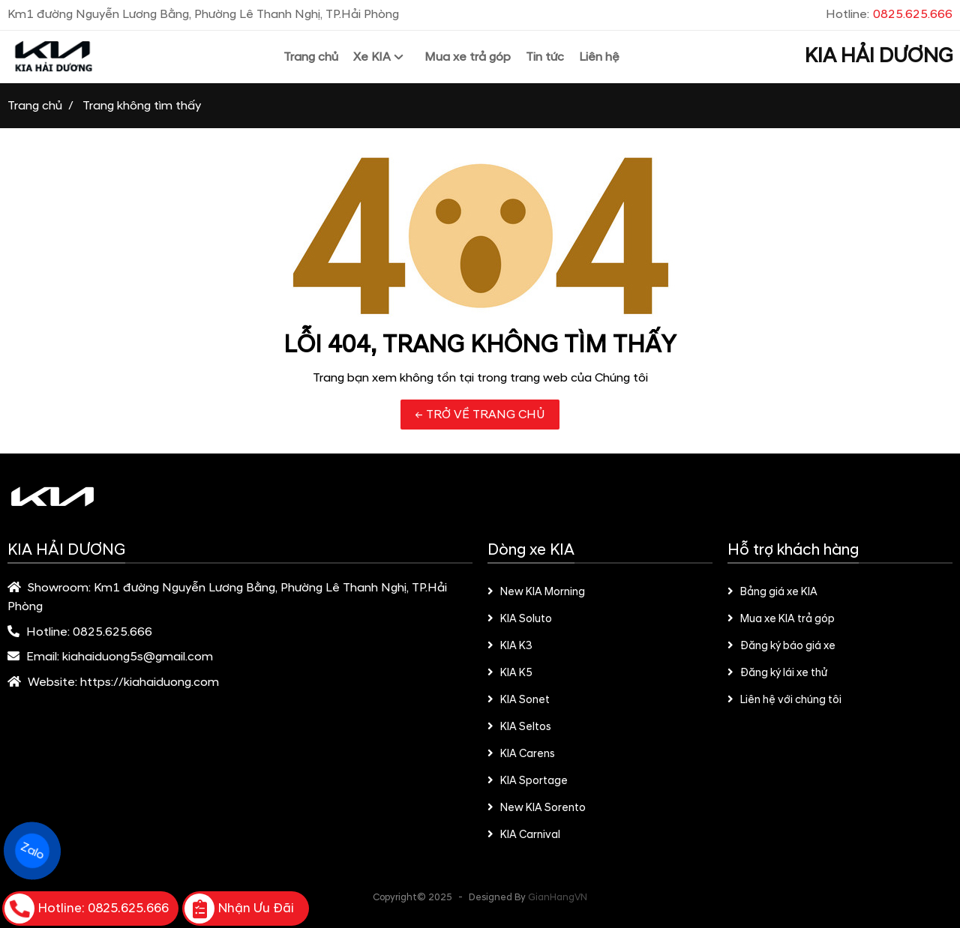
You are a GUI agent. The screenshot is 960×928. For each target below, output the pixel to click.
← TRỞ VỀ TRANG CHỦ (480, 414)
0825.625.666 (112, 631)
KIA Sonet (519, 700)
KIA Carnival (524, 835)
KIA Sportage (528, 781)
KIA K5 (510, 673)
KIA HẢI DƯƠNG (878, 56)
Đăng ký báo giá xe (782, 646)
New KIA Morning (536, 592)
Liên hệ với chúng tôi (785, 700)
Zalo (32, 851)
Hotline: (889, 14)
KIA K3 (510, 646)
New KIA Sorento (537, 808)
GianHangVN (557, 897)
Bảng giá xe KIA (773, 592)
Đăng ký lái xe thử (777, 673)
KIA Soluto (520, 619)
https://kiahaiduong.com (149, 682)
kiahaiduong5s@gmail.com (137, 656)
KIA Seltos (519, 727)
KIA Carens (521, 754)
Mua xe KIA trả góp (781, 619)
